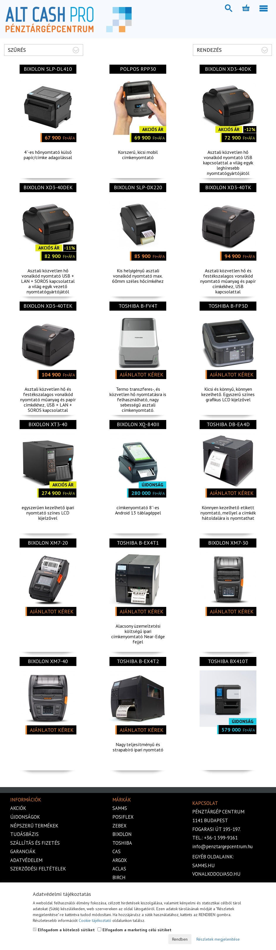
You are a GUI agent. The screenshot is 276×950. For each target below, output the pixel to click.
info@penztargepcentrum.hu (222, 846)
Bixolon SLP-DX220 (138, 187)
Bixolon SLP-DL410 (48, 69)
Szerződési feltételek (38, 868)
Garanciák (22, 851)
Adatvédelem (26, 860)
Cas (116, 851)
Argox (119, 860)
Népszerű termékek (34, 825)
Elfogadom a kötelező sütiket (64, 929)
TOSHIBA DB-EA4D (228, 424)
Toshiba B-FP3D (228, 305)
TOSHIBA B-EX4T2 (138, 661)
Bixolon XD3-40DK (228, 69)
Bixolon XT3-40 (47, 424)
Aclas (119, 868)
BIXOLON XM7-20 (48, 542)
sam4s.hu (203, 865)
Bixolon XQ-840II (138, 424)
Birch (119, 877)
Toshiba (122, 843)
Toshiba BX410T (228, 661)
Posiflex (122, 817)
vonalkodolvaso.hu (216, 874)
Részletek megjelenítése (218, 939)
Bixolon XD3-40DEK (48, 187)
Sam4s (119, 808)
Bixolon (122, 834)
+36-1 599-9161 (221, 837)
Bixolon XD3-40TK (228, 187)
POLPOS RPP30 (138, 69)
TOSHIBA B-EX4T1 (138, 542)
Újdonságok (25, 817)
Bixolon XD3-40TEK (47, 305)
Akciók (18, 808)
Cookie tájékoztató (95, 920)
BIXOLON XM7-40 (48, 661)
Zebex (119, 825)
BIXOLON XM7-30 (228, 542)
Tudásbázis (24, 834)
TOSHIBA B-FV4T (138, 305)
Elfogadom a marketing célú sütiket (134, 929)
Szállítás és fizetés (35, 843)
